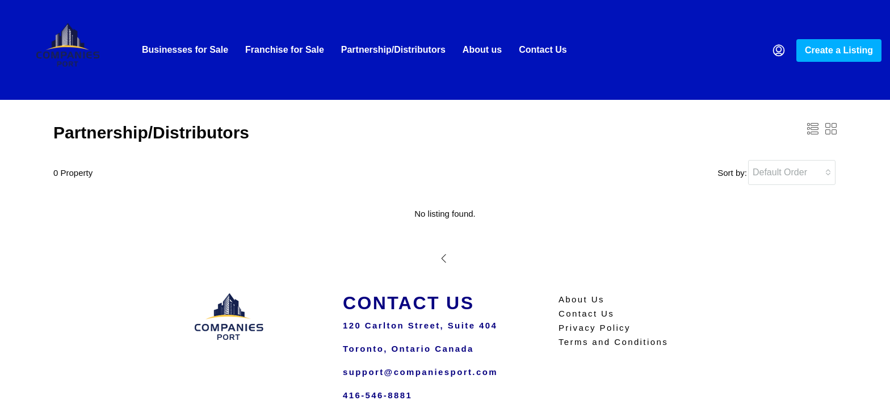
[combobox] (792, 172)
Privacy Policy (595, 327)
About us (482, 49)
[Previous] (444, 258)
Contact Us (542, 49)
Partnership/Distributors (393, 49)
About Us (581, 299)
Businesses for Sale (185, 49)
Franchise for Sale (284, 49)
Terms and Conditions (613, 342)
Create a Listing (839, 50)
